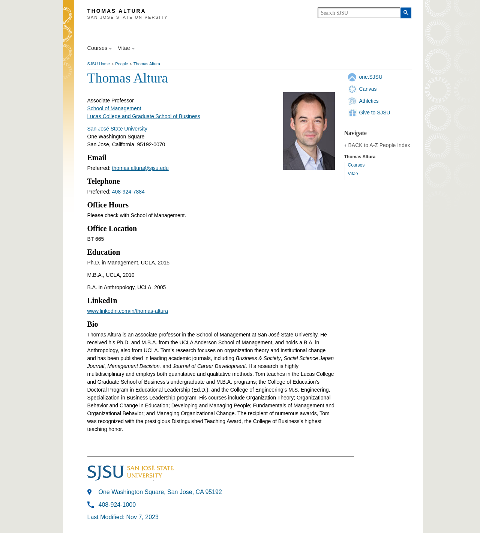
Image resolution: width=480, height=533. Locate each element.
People (121, 64)
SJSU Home (98, 64)
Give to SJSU (374, 113)
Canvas (368, 89)
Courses (356, 165)
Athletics (369, 101)
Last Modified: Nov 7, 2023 (123, 517)
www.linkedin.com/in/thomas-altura (127, 311)
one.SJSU (370, 77)
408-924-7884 (128, 192)
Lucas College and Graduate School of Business (143, 116)
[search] (359, 13)
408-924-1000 (117, 504)
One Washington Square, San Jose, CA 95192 (160, 492)
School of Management (114, 108)
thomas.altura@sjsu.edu (140, 168)
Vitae (353, 173)
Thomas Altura (147, 64)
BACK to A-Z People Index (379, 145)
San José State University (117, 129)
